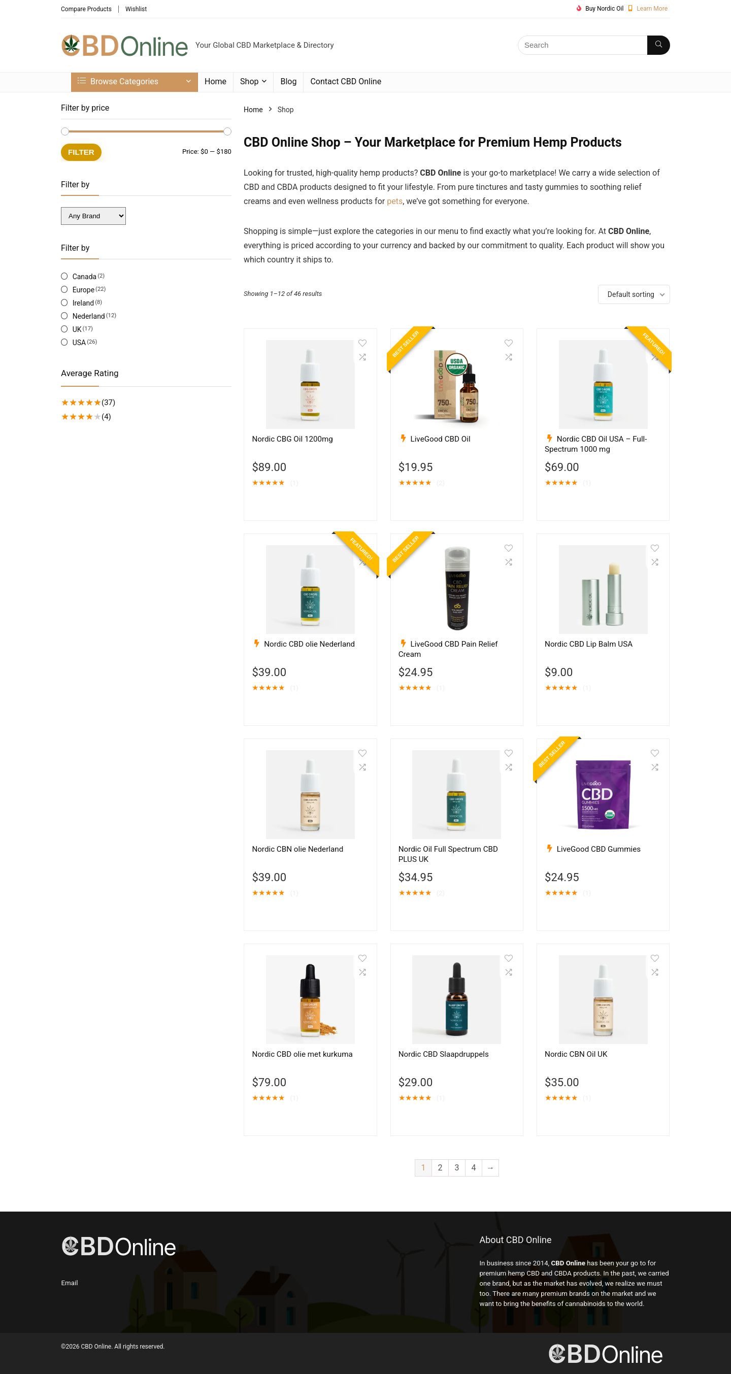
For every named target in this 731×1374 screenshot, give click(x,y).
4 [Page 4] (474, 1167)
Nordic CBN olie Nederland (297, 849)
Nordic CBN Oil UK (576, 1054)
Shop (249, 81)
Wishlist (136, 9)
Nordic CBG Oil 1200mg (292, 439)
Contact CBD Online (345, 81)
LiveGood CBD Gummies (599, 849)
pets (395, 201)
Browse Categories (118, 81)
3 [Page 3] (457, 1167)
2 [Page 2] (440, 1167)
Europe (83, 290)
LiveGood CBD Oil (441, 439)
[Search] (658, 45)
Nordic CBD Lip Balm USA (589, 644)
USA (79, 343)
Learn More (652, 8)
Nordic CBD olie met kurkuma (302, 1054)
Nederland (89, 316)
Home (215, 81)
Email (69, 1283)
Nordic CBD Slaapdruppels (443, 1054)
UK (77, 329)
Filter (81, 152)
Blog (288, 81)
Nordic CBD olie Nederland (309, 644)
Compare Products (86, 9)
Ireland (83, 303)
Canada (85, 277)
